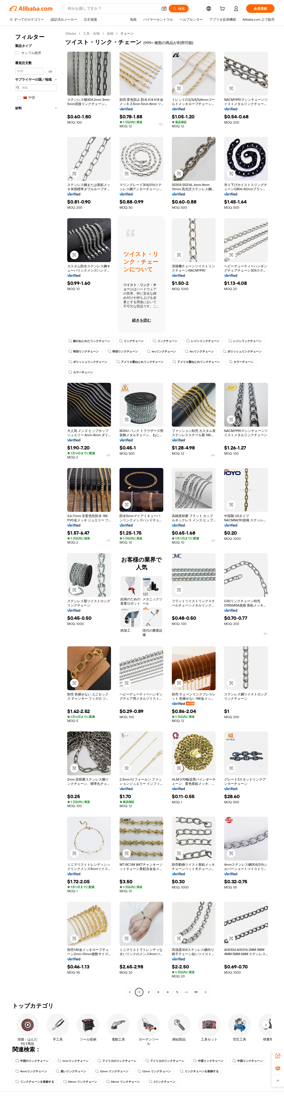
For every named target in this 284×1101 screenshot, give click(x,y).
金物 (110, 33)
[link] (278, 1056)
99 (196, 992)
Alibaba (70, 33)
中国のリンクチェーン (32, 1061)
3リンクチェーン (162, 1082)
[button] (164, 8)
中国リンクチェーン (208, 1061)
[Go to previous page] (129, 992)
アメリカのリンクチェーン (117, 1061)
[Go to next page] (205, 992)
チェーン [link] (127, 33)
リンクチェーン (131, 341)
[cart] (223, 9)
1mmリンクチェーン (73, 1061)
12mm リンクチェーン (112, 1071)
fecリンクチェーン (161, 351)
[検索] (179, 8)
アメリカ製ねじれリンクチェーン (140, 362)
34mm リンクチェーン (80, 1082)
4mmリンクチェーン (31, 1071)
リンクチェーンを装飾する (199, 1071)
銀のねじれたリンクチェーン (89, 341)
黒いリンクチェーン (71, 1071)
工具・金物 (91, 33)
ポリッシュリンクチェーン (242, 351)
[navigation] (36, 513)
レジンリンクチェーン (202, 341)
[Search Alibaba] (112, 8)
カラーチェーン (241, 362)
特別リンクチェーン (83, 351)
